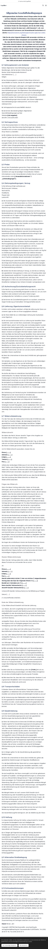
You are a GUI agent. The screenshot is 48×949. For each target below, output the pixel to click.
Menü (46, 5)
